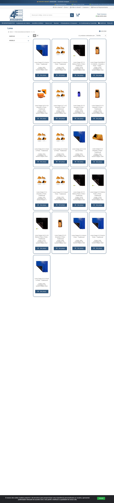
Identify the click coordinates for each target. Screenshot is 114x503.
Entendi (101, 498)
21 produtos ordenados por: (87, 35)
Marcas (19, 36)
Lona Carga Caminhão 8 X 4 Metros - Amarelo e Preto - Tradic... (97, 64)
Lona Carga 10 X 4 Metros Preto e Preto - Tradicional (79, 64)
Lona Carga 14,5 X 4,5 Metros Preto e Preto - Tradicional (41, 237)
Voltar (102, 31)
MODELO (19, 40)
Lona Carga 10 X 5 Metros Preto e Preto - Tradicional (79, 193)
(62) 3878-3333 (101, 16)
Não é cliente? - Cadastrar (79, 7)
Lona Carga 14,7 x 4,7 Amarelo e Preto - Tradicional (60, 107)
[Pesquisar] (72, 15)
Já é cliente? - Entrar (60, 7)
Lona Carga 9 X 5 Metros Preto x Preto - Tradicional (97, 193)
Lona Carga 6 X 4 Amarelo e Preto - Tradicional (97, 150)
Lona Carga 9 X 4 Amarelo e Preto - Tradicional (42, 193)
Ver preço (41, 75)
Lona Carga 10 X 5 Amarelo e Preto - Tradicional (79, 107)
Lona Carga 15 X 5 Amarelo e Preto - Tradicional (60, 237)
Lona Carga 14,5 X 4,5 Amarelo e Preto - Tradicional (41, 107)
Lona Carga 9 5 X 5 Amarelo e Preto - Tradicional (97, 107)
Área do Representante (99, 7)
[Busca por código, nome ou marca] (50, 15)
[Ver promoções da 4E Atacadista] (57, 3)
